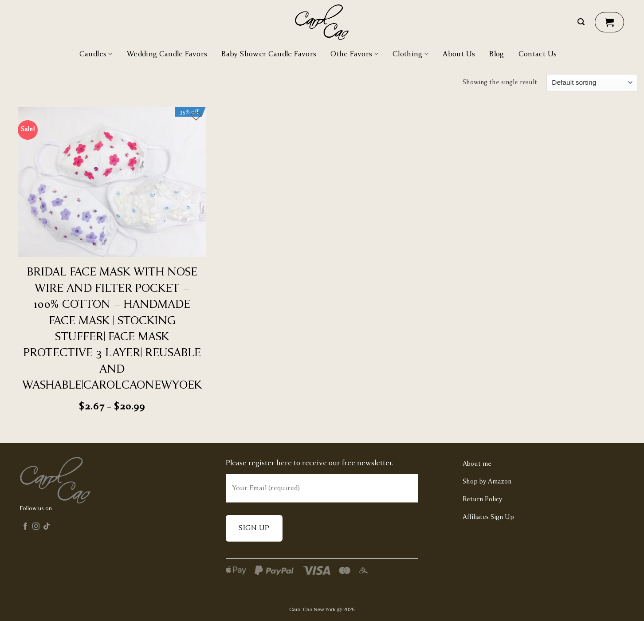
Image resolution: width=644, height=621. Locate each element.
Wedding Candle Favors (167, 54)
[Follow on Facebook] (25, 527)
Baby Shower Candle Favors (268, 54)
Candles (96, 54)
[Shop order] (591, 82)
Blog (496, 54)
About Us (459, 54)
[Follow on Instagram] (35, 527)
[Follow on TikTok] (46, 527)
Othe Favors (354, 54)
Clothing (410, 54)
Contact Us (537, 54)
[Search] (581, 22)
